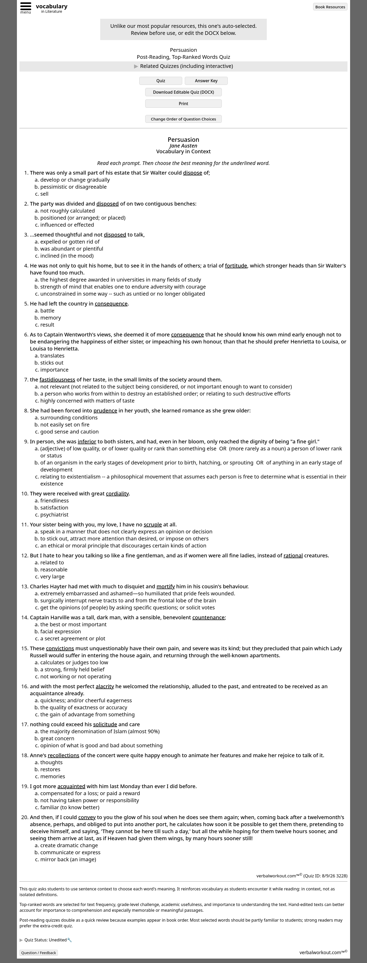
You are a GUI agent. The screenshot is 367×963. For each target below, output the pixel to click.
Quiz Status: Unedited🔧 (48, 944)
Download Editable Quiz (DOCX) (183, 93)
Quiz (161, 81)
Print (183, 106)
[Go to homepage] (49, 7)
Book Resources (328, 7)
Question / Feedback (41, 956)
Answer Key (206, 81)
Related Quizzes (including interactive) (186, 65)
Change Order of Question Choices (183, 122)
